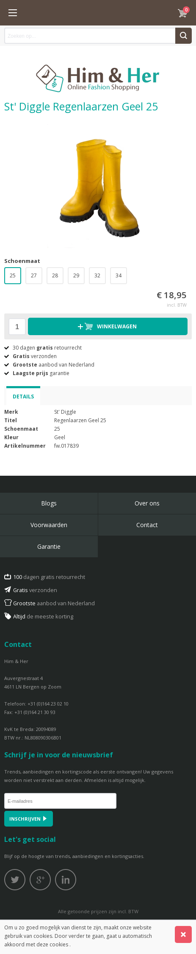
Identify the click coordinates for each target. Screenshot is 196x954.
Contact (147, 525)
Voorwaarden (48, 525)
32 (97, 275)
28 (55, 275)
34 (118, 275)
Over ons (147, 503)
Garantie (49, 546)
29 (76, 275)
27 (34, 275)
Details (23, 396)
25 (13, 275)
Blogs (49, 503)
